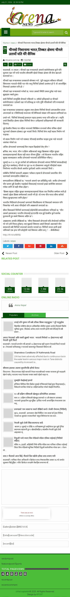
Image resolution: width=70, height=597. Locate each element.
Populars (13, 315)
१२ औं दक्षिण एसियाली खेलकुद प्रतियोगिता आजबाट (34, 394)
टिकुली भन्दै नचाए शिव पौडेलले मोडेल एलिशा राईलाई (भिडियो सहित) (38, 439)
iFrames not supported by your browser (26, 513)
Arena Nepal (20, 305)
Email (27, 64)
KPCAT (40, 594)
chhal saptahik (22, 591)
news (13, 241)
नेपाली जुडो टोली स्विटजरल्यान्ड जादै (28, 423)
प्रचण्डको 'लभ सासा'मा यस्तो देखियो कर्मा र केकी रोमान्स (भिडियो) (40, 409)
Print (18, 64)
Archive (35, 315)
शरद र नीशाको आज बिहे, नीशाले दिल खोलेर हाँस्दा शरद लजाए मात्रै (29, 456)
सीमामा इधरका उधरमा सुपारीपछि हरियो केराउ (21, 368)
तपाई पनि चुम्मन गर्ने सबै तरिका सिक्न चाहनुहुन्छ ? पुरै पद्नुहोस (39, 322)
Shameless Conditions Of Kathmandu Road (34, 352)
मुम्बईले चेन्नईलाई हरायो (23, 380)
